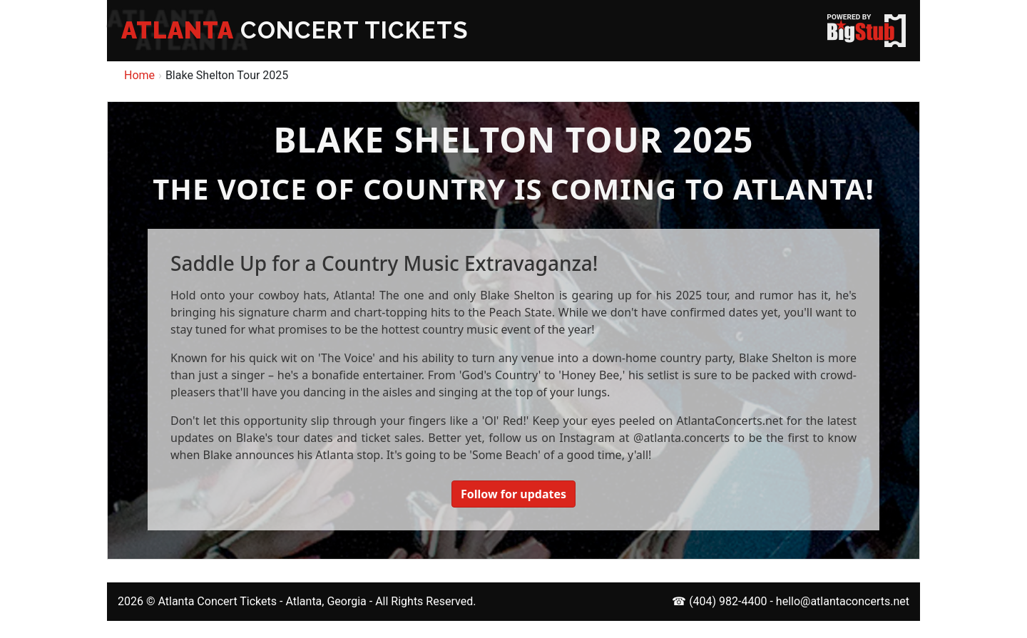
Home (139, 75)
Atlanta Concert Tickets (217, 601)
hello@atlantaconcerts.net (842, 601)
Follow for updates (513, 494)
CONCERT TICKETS (295, 30)
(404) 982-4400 (728, 601)
